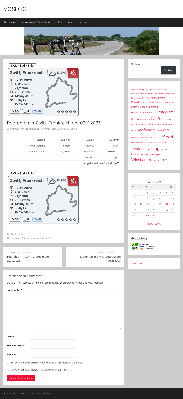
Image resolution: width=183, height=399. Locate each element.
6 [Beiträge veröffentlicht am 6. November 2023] (134, 198)
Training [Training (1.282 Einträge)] (152, 148)
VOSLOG (14, 8)
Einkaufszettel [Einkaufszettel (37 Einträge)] (138, 93)
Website (11, 354)
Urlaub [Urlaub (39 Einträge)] (135, 154)
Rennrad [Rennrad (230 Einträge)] (162, 130)
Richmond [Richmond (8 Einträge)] (144, 138)
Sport (23, 234)
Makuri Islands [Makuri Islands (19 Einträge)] (138, 124)
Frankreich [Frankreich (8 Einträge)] (158, 103)
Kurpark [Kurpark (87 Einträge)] (136, 119)
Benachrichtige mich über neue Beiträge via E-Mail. (39, 369)
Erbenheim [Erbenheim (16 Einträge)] (152, 94)
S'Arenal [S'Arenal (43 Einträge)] (153, 137)
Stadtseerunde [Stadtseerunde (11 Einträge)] (137, 143)
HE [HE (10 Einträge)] (173, 103)
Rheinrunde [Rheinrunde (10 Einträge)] (135, 138)
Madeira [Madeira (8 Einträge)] (168, 119)
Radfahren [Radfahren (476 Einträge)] (146, 130)
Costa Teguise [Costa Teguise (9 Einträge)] (162, 90)
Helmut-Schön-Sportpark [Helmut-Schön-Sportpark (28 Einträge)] (143, 112)
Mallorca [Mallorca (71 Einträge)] (151, 124)
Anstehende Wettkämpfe (36, 22)
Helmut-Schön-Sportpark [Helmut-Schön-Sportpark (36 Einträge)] (144, 107)
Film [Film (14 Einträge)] (147, 98)
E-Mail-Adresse (16, 345)
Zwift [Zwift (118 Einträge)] (164, 160)
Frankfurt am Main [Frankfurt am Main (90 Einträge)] (142, 102)
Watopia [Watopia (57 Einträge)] (155, 154)
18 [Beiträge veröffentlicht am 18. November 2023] (166, 204)
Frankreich (16, 238)
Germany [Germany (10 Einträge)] (167, 103)
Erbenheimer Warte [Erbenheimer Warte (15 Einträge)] (166, 94)
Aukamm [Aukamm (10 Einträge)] (134, 90)
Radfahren (27, 238)
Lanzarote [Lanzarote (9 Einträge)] (146, 120)
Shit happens (65, 22)
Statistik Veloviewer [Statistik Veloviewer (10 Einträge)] (151, 143)
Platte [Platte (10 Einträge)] (133, 131)
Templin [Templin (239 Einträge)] (137, 149)
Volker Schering (69, 129)
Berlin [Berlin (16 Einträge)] (141, 89)
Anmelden (137, 263)
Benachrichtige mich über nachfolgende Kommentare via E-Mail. (47, 362)
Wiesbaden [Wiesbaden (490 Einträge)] (141, 160)
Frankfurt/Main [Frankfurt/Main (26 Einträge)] (157, 98)
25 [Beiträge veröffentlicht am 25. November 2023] (166, 209)
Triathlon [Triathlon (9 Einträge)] (164, 149)
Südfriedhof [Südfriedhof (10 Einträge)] (163, 143)
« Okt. (149, 223)
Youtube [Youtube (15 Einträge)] (155, 160)
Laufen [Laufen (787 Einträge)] (157, 118)
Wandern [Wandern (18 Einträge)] (144, 154)
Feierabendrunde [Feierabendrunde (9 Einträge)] (137, 98)
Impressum (86, 22)
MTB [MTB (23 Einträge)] (170, 124)
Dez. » (157, 223)
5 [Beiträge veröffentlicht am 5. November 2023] (172, 192)
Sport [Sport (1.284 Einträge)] (168, 136)
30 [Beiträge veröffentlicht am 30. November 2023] (154, 215)
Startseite (9, 22)
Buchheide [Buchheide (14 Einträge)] (150, 89)
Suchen (135, 64)
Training (43, 238)
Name (11, 336)
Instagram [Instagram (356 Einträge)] (165, 112)
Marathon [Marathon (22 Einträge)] (162, 124)
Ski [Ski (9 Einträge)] (161, 138)
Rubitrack (15, 234)
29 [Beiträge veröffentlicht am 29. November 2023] (147, 215)
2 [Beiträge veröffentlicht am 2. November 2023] (154, 192)
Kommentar (14, 290)
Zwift (50, 238)
